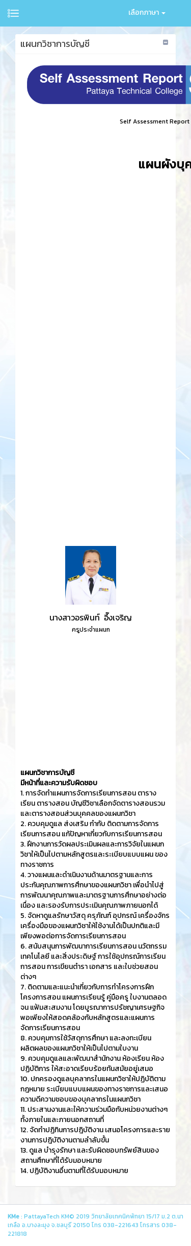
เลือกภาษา (147, 12)
